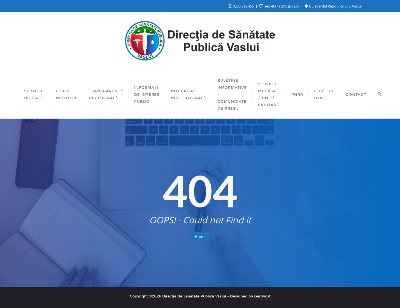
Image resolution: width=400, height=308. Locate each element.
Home (200, 236)
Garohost (262, 296)
